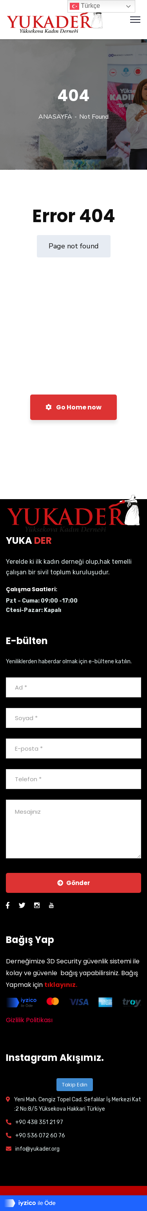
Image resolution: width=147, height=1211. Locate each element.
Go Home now (73, 407)
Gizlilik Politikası (29, 1020)
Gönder (73, 883)
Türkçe (85, 6)
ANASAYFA (55, 116)
